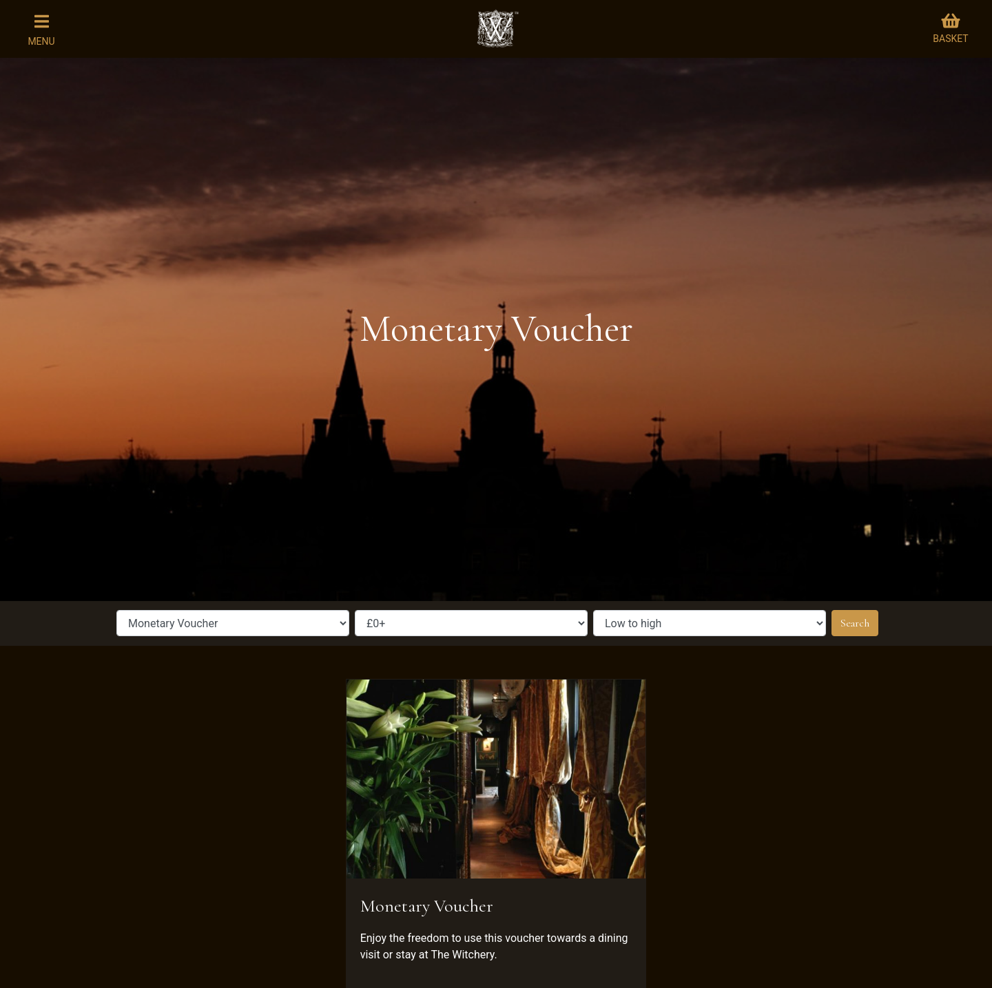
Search (854, 623)
